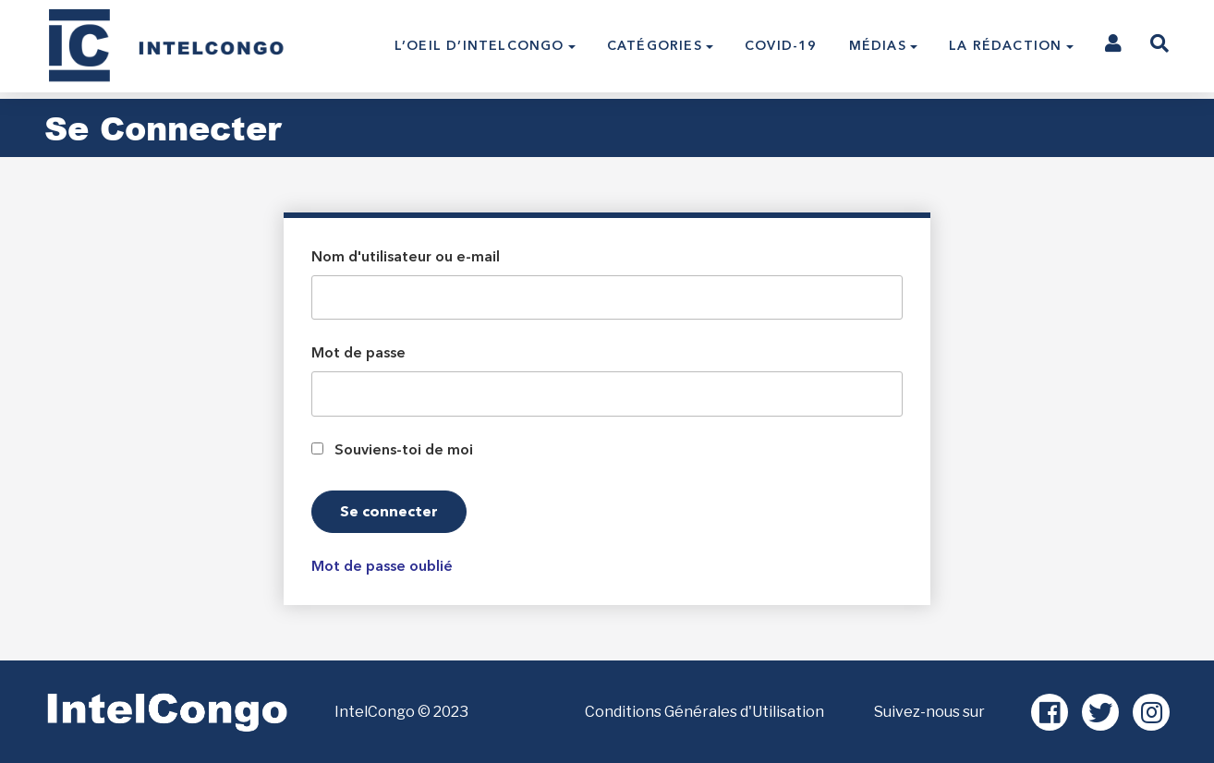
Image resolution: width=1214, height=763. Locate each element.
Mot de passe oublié (382, 566)
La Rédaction (1005, 45)
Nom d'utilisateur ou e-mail (405, 257)
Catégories (654, 45)
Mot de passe (358, 353)
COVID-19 (781, 45)
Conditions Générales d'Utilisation (704, 712)
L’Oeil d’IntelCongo (480, 45)
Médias (877, 45)
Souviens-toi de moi (403, 450)
